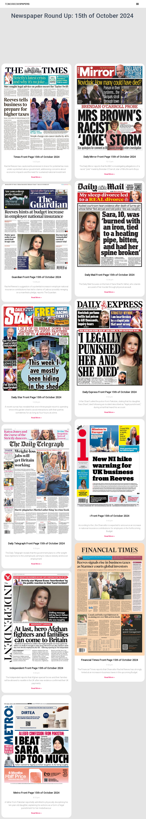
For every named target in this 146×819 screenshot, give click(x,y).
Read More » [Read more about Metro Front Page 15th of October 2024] (36, 795)
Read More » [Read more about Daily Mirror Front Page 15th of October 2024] (109, 156)
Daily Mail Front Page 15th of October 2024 (109, 256)
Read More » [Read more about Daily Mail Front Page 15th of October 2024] (109, 274)
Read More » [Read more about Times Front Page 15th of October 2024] (36, 159)
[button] (137, 4)
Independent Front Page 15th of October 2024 (36, 649)
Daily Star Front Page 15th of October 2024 (36, 378)
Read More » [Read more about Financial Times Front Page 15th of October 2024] (109, 659)
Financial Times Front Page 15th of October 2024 (109, 641)
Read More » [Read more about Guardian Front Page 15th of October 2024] (36, 279)
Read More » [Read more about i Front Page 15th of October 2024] (109, 518)
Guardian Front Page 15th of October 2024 (36, 258)
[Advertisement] (73, 41)
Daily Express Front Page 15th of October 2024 (110, 373)
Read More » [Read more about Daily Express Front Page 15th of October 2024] (109, 394)
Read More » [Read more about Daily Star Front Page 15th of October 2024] (36, 399)
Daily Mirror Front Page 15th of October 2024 (110, 138)
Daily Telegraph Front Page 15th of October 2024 (36, 525)
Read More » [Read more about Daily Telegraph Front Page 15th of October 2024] (36, 546)
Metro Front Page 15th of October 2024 (36, 774)
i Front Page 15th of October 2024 (109, 497)
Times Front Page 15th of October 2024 (36, 138)
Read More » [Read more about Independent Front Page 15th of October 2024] (36, 670)
